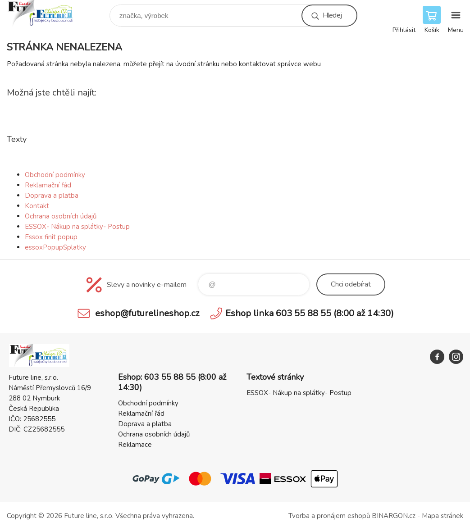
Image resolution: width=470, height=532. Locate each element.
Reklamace (135, 444)
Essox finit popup (51, 236)
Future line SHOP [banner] (47, 13)
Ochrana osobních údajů (60, 216)
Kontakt (37, 205)
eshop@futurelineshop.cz (147, 313)
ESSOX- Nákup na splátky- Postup (77, 226)
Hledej (332, 15)
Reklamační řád (48, 185)
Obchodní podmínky (55, 174)
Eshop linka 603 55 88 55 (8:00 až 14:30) (309, 313)
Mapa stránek (442, 515)
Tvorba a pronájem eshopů (329, 515)
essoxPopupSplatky (55, 247)
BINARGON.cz (393, 515)
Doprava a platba (51, 195)
